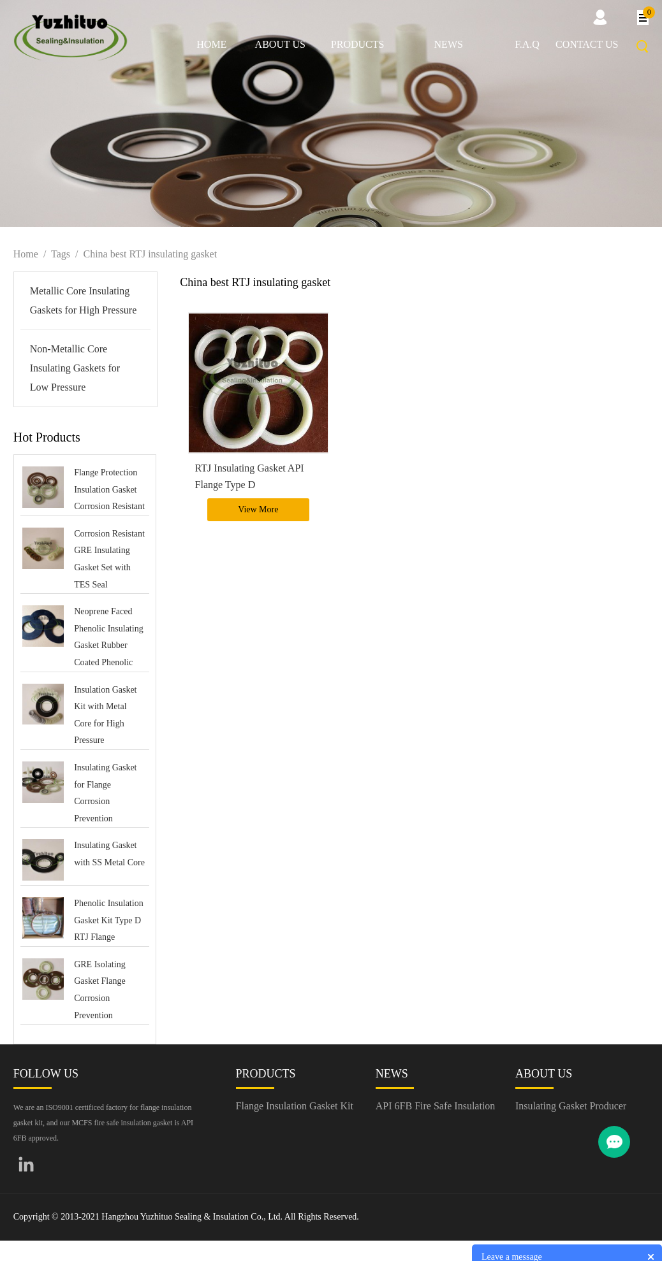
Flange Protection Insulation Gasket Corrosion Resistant (109, 489)
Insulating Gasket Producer (570, 1105)
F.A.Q (527, 44)
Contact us (586, 44)
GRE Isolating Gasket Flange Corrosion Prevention (100, 990)
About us (280, 44)
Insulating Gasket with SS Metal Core (109, 853)
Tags (60, 254)
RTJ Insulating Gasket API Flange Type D (249, 476)
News (448, 44)
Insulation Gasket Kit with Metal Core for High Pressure (105, 715)
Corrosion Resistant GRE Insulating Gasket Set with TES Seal (109, 559)
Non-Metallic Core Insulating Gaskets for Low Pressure (75, 368)
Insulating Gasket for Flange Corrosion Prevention (105, 793)
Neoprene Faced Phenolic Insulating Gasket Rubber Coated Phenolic (108, 637)
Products (358, 44)
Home (211, 44)
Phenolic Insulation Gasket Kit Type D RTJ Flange (108, 920)
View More (258, 509)
